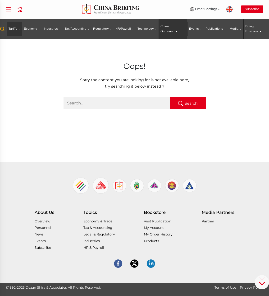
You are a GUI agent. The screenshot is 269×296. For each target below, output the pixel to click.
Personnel (43, 228)
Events (194, 28)
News (39, 234)
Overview (42, 221)
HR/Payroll (123, 28)
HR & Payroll (93, 247)
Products (151, 241)
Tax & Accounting (97, 228)
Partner (208, 221)
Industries (51, 28)
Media (234, 28)
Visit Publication (157, 221)
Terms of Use (225, 287)
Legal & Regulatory (99, 234)
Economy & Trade (97, 221)
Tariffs (13, 28)
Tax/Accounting (76, 28)
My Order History (158, 234)
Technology (145, 28)
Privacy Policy (251, 287)
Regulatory (101, 28)
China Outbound (167, 28)
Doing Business (251, 28)
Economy (30, 28)
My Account (154, 228)
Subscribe (252, 9)
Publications (214, 28)
